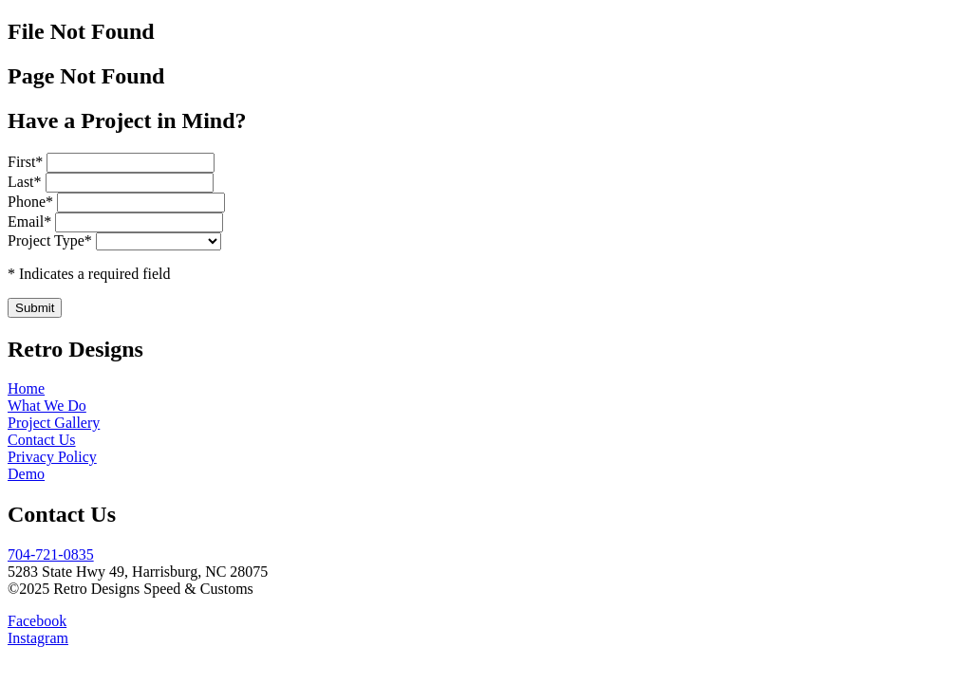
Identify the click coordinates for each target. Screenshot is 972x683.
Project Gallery (54, 423)
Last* (27, 182)
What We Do (47, 405)
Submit (34, 308)
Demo (26, 474)
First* (27, 162)
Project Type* (50, 240)
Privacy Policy (52, 457)
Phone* (32, 202)
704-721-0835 (51, 554)
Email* (31, 221)
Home (26, 388)
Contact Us (42, 440)
